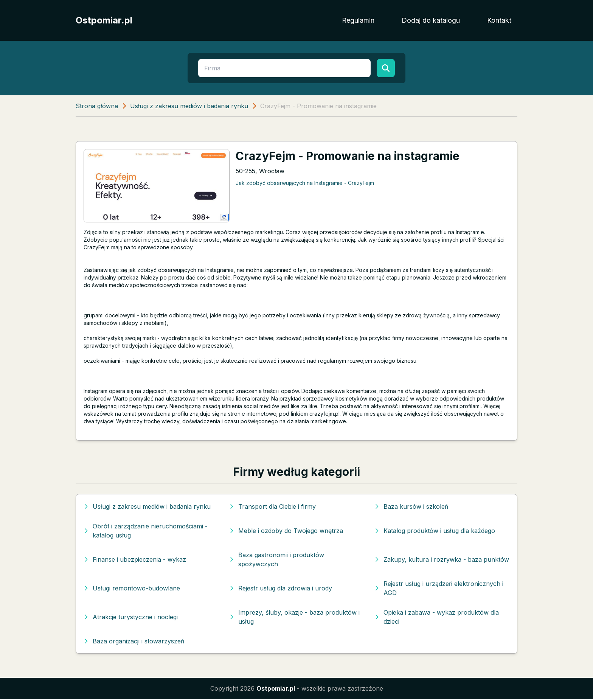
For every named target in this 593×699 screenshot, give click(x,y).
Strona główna (97, 106)
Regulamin (358, 20)
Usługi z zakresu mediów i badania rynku (189, 106)
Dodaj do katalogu (431, 20)
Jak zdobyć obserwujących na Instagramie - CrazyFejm (305, 183)
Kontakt (499, 20)
